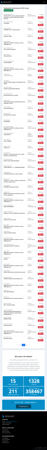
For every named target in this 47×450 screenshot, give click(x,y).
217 (27, 345)
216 (23, 345)
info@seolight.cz (31, 402)
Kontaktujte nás (23, 406)
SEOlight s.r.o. (41, 447)
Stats (45, 447)
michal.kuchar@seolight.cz (11, 421)
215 (20, 345)
